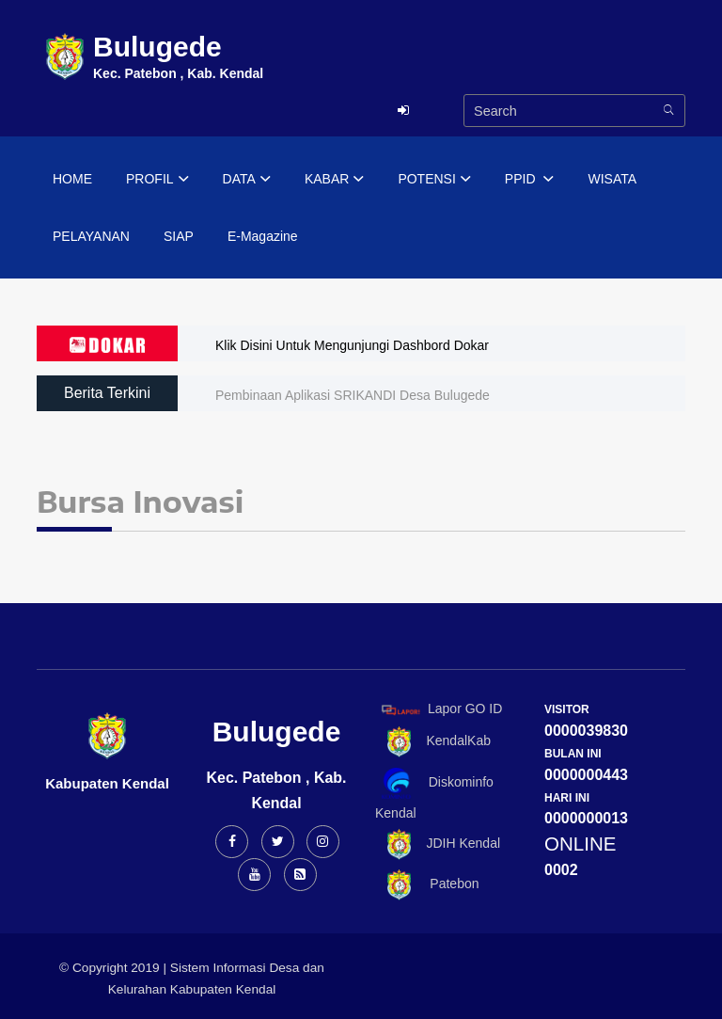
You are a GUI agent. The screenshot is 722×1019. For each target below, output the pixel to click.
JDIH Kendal (437, 844)
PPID (530, 179)
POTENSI (434, 179)
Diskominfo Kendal (434, 793)
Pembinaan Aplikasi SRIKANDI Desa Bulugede (352, 395)
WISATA (612, 178)
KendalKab (433, 741)
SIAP (179, 236)
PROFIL (157, 179)
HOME (72, 178)
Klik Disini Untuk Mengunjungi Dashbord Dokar (352, 345)
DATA (247, 179)
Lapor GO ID (441, 709)
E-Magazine (263, 236)
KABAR (334, 179)
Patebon (427, 884)
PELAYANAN (91, 236)
